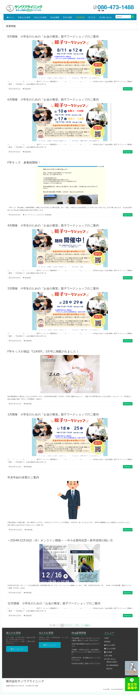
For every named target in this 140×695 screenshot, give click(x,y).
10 (77, 625)
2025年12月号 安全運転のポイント (84, 658)
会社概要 (55, 17)
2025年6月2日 (15, 152)
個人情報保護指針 (112, 665)
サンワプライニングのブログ (35, 215)
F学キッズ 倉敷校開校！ (24, 162)
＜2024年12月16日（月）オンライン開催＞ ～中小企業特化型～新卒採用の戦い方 (60, 540)
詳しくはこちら (17, 649)
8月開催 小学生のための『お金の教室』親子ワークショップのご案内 (53, 36)
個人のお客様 (24, 17)
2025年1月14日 (16, 467)
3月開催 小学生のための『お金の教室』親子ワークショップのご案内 (53, 288)
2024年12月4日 (16, 615)
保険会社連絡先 (111, 662)
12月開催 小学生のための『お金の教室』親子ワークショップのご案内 (53, 603)
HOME (106, 638)
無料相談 (107, 641)
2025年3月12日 (16, 341)
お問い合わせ (106, 17)
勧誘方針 (109, 669)
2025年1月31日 (16, 404)
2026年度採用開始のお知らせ (82, 644)
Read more (127, 89)
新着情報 (80, 17)
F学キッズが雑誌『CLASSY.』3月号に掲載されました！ (43, 351)
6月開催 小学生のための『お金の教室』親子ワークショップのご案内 (53, 99)
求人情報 (67, 17)
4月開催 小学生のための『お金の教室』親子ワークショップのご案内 (53, 225)
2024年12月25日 (16, 530)
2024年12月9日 (16, 593)
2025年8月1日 (15, 89)
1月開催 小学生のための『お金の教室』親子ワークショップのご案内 (53, 414)
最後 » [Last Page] (87, 625)
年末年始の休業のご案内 (23, 477)
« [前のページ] (56, 625)
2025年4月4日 (15, 215)
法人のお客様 (40, 17)
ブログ (92, 17)
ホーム (10, 17)
